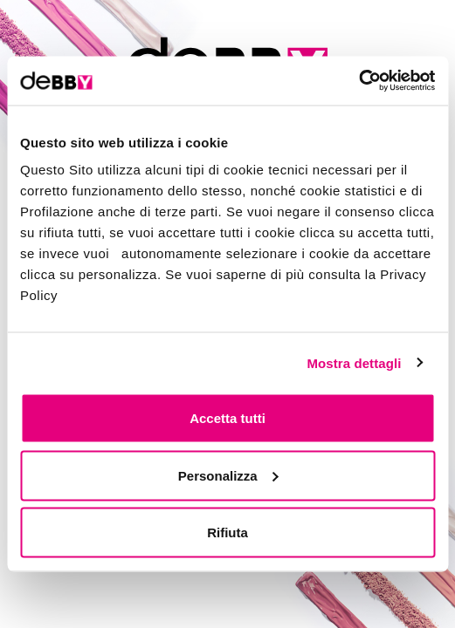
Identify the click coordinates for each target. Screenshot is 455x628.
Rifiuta (227, 532)
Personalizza (228, 475)
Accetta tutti (227, 418)
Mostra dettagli (354, 362)
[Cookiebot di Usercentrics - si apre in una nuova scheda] (358, 81)
